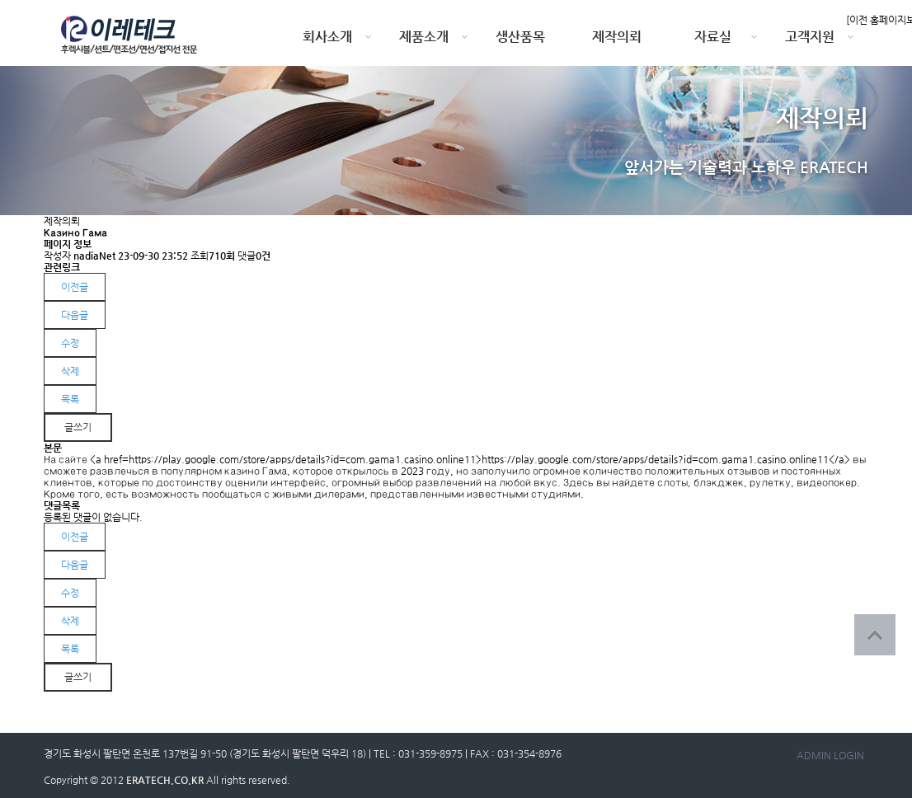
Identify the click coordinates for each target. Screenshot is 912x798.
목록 (70, 399)
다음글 (74, 315)
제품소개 (424, 37)
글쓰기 (78, 427)
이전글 (74, 287)
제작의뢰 (617, 37)
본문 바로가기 (0, 0)
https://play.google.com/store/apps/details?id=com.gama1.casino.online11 (655, 459)
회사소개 (327, 37)
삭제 (70, 371)
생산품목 (520, 37)
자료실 (712, 37)
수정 (70, 343)
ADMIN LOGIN (830, 755)
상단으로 (875, 634)
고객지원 (809, 37)
